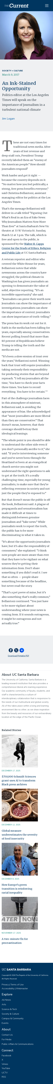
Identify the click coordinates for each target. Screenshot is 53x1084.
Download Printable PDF (18, 655)
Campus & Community (12, 1018)
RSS (4, 1076)
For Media (6, 1039)
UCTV (5, 1072)
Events (5, 1023)
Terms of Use (17, 984)
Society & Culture (10, 1013)
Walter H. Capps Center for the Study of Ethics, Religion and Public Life (26, 248)
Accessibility (8, 988)
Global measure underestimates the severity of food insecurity (19, 834)
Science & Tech (9, 1009)
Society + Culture (12, 70)
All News (6, 999)
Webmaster (22, 988)
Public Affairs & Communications (17, 1044)
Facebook (6, 1055)
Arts (4, 1004)
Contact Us (7, 1034)
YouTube (6, 1068)
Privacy (5, 984)
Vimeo (5, 1064)
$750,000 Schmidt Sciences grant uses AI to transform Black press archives (19, 780)
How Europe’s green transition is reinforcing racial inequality (17, 888)
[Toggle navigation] (47, 5)
